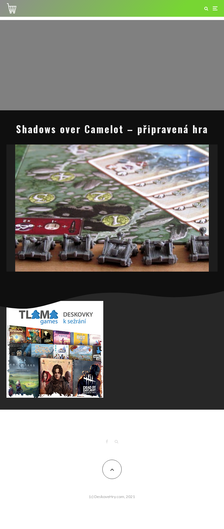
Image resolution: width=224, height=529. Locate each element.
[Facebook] (107, 442)
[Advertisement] (112, 65)
